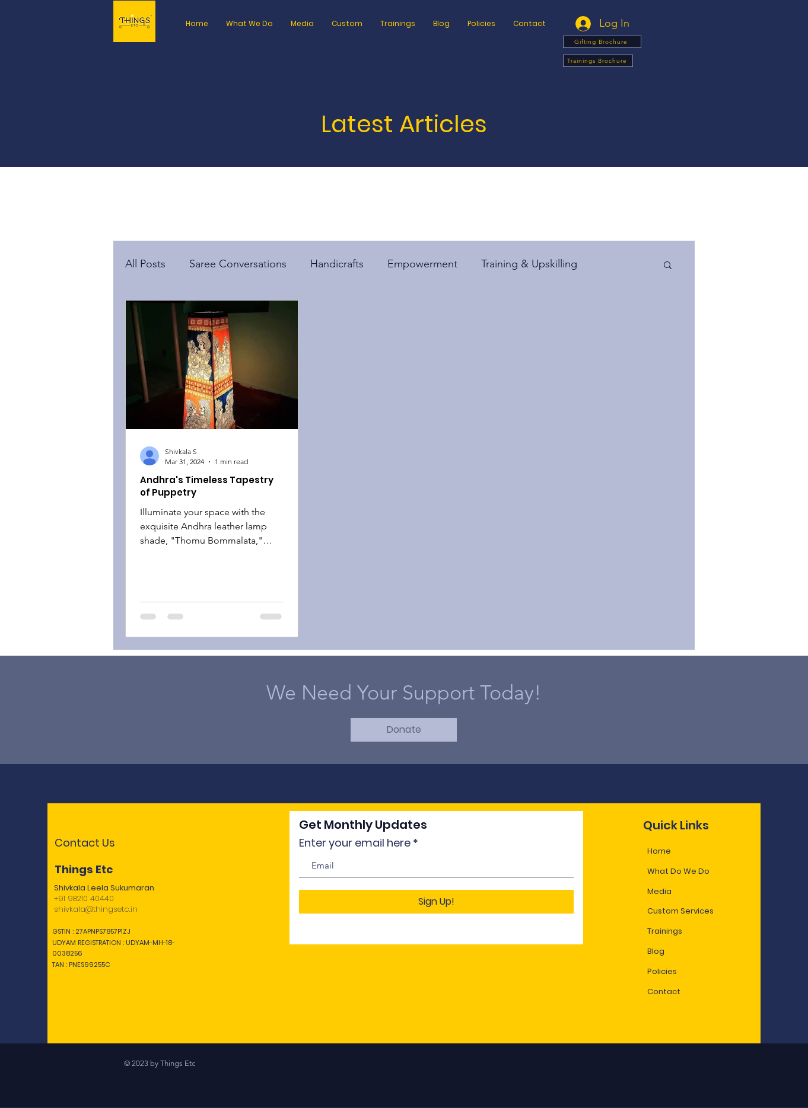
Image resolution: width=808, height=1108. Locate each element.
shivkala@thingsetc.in (96, 909)
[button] (481, 23)
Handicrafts (337, 263)
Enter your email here (355, 843)
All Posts (145, 263)
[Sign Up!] (436, 902)
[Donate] (404, 730)
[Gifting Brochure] (602, 42)
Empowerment (422, 263)
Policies (662, 971)
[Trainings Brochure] (598, 61)
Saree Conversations (238, 263)
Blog (655, 951)
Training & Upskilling (529, 263)
